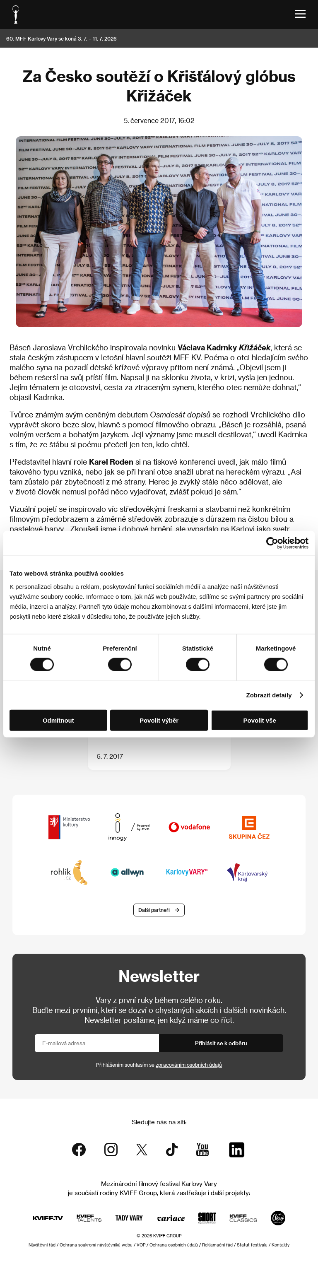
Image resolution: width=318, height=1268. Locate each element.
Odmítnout (58, 719)
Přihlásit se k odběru (221, 1043)
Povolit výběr (159, 719)
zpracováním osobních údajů (189, 1065)
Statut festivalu (252, 1244)
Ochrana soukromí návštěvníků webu (96, 1244)
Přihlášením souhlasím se (159, 1065)
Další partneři (154, 910)
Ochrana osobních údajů (173, 1244)
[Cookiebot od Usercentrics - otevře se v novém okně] (272, 543)
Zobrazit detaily (269, 695)
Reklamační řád (217, 1244)
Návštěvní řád (42, 1244)
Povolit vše (259, 719)
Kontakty (280, 1244)
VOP (141, 1244)
